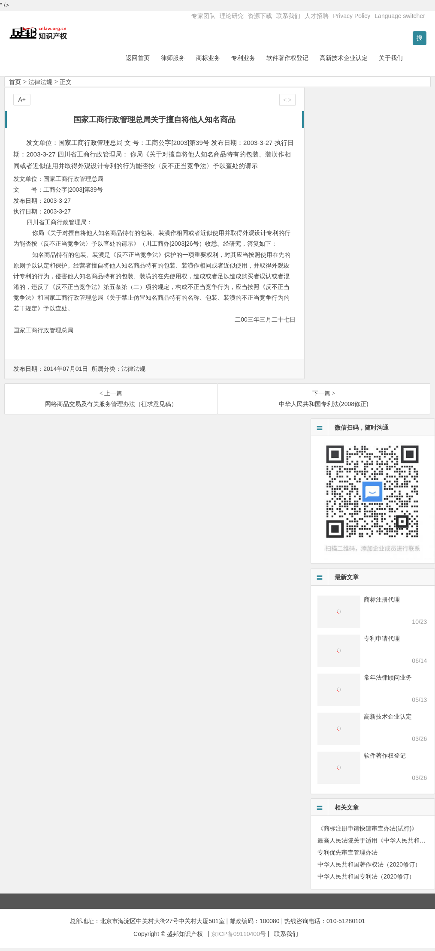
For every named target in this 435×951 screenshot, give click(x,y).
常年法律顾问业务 (388, 680)
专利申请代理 (382, 641)
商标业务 (230, 60)
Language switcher (400, 15)
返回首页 (160, 60)
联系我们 (288, 15)
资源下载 (260, 15)
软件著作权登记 (310, 60)
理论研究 (232, 15)
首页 (15, 84)
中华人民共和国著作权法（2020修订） (369, 867)
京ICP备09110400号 (238, 936)
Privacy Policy (351, 15)
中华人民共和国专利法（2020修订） (366, 879)
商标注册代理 (382, 602)
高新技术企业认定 (366, 60)
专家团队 (203, 15)
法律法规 (40, 84)
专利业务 (266, 60)
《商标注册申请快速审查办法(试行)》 (367, 831)
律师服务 (195, 60)
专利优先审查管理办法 (347, 855)
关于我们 (413, 60)
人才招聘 (317, 15)
